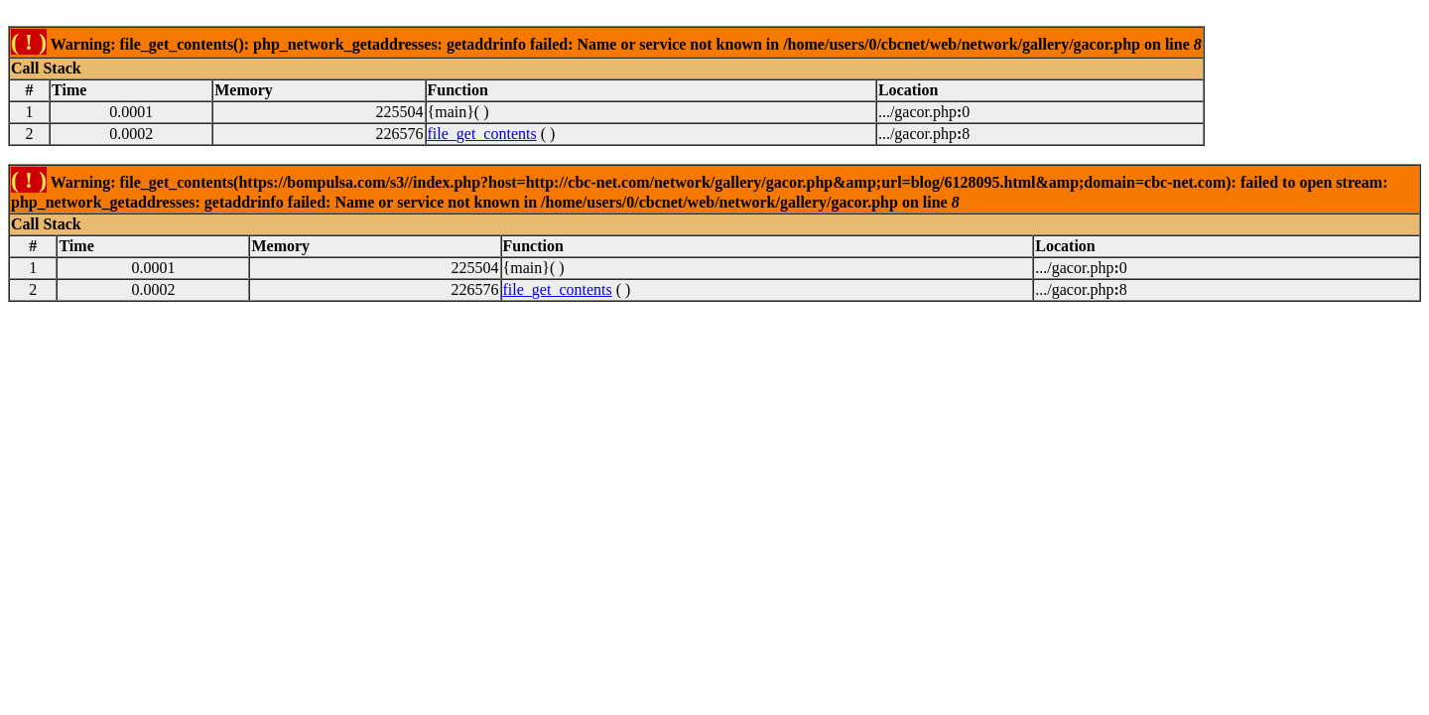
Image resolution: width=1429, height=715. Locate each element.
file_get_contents (482, 133)
